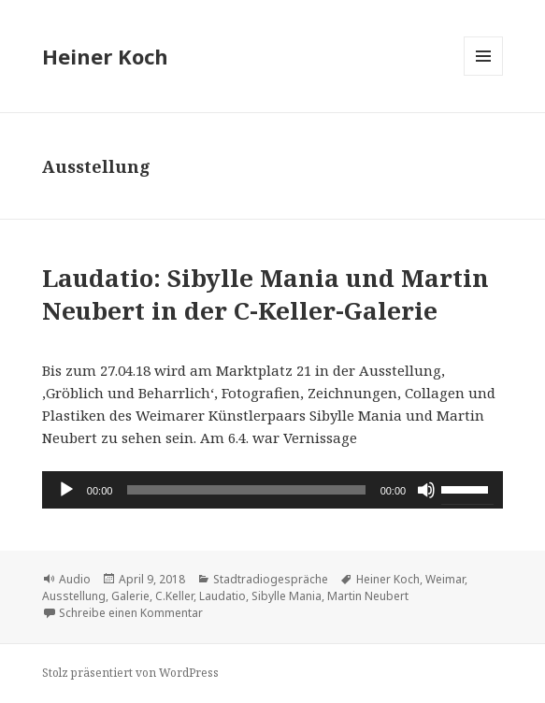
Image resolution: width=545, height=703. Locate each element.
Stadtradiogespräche (270, 579)
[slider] (246, 490)
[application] (272, 490)
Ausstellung (74, 596)
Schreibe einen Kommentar (131, 613)
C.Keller (174, 596)
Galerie (130, 596)
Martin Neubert (368, 596)
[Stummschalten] (426, 490)
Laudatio (222, 596)
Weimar (445, 579)
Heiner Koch (105, 56)
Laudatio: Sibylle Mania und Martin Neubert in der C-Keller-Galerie (265, 294)
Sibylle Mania (286, 596)
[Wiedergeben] (66, 490)
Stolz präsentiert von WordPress (130, 673)
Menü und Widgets (484, 75)
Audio (75, 579)
